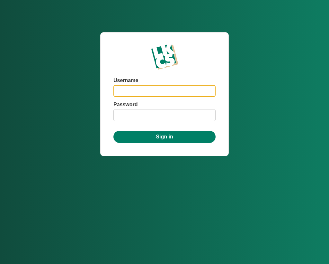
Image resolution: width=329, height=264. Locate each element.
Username (125, 80)
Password (125, 104)
